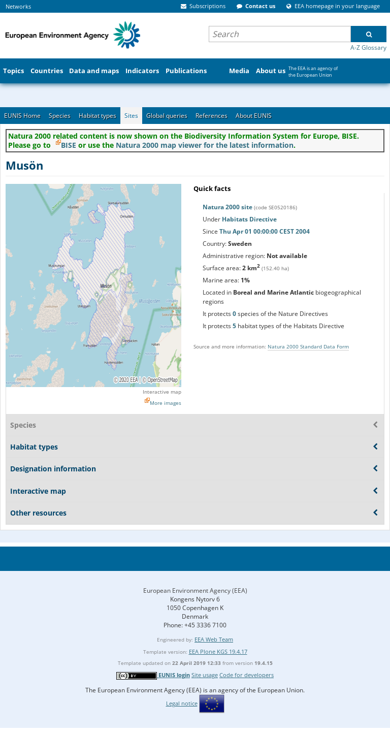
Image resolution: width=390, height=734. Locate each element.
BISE (68, 145)
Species (60, 115)
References (212, 115)
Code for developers (246, 675)
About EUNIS (254, 115)
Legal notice (182, 703)
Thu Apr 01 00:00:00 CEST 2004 (264, 231)
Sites (131, 115)
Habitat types (97, 115)
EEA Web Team (213, 639)
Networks (18, 6)
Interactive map (162, 391)
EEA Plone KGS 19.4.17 (218, 651)
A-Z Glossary (368, 47)
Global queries (166, 115)
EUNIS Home (22, 115)
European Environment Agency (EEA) (195, 590)
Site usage (204, 675)
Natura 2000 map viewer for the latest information (205, 145)
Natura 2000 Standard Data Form (308, 346)
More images (165, 402)
